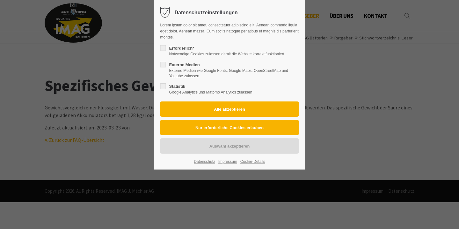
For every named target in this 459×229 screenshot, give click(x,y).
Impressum (227, 161)
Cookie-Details (252, 161)
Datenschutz (204, 161)
